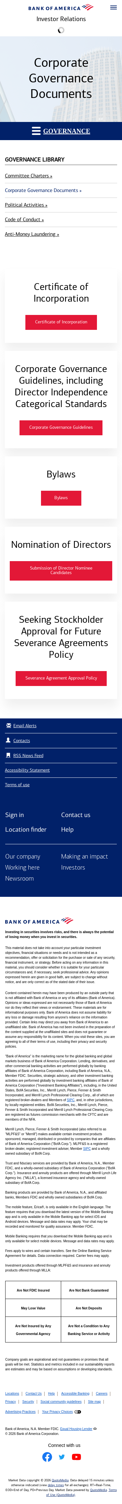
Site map (94, 1401)
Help (67, 829)
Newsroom (19, 879)
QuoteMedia (60, 1480)
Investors (73, 868)
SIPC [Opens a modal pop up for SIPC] (71, 1100)
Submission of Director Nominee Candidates (61, 570)
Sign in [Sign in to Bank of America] (14, 815)
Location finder (26, 829)
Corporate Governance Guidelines (61, 427)
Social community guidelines (60, 1401)
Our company (22, 857)
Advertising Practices (20, 1412)
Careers (102, 1393)
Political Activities (26, 205)
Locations (12, 1393)
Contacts (21, 740)
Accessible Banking (75, 1393)
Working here (22, 868)
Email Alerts (20, 725)
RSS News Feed (28, 755)
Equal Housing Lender (76, 1429)
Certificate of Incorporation (61, 322)
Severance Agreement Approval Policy (61, 678)
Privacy (10, 1401)
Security (28, 1401)
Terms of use (17, 785)
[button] (113, 8)
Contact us (75, 815)
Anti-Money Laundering (32, 234)
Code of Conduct (24, 219)
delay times (56, 1485)
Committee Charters (28, 176)
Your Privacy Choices (57, 1412)
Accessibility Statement (27, 770)
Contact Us (34, 1393)
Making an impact (84, 857)
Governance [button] (61, 130)
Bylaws (61, 498)
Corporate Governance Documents (43, 190)
